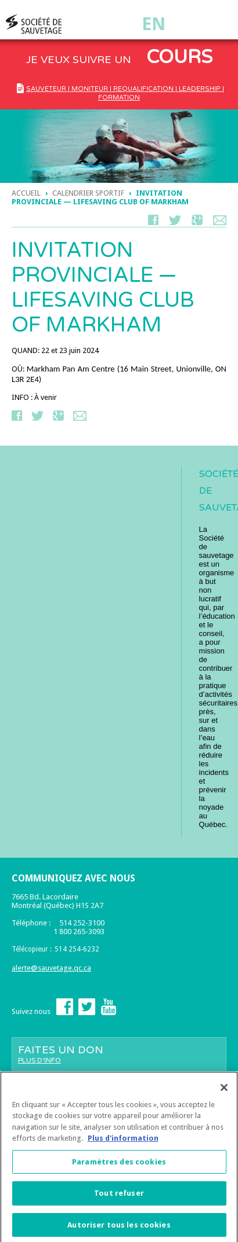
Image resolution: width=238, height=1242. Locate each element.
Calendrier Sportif (88, 193)
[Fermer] (224, 1091)
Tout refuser (119, 1196)
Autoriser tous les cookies (118, 1228)
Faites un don (119, 1053)
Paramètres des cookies (119, 1165)
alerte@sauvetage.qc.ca (51, 968)
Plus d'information (123, 1141)
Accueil (26, 193)
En (153, 24)
